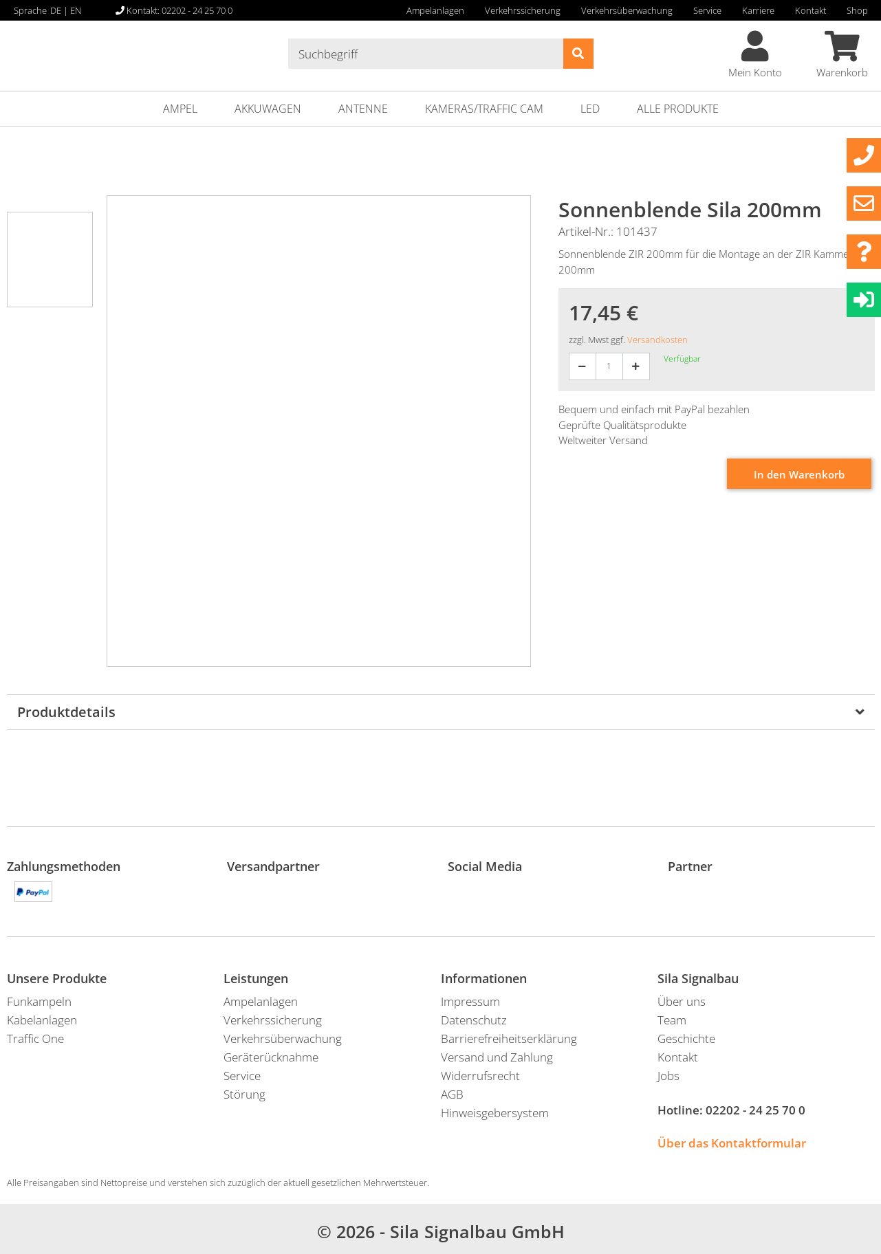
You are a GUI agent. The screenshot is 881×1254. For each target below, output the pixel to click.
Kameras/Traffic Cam (484, 108)
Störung (244, 1094)
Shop (857, 10)
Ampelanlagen (435, 10)
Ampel (180, 108)
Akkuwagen (268, 108)
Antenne (363, 108)
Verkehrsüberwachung (627, 10)
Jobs (668, 1076)
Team (671, 1020)
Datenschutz (474, 1020)
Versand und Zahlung (497, 1057)
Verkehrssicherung (523, 10)
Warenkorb (842, 55)
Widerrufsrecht (480, 1076)
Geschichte (686, 1038)
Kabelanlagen (42, 1020)
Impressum (470, 1001)
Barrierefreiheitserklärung (509, 1038)
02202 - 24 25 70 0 (755, 1110)
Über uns (681, 1001)
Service (707, 10)
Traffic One (35, 1038)
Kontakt (810, 10)
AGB (452, 1094)
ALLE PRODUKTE (678, 108)
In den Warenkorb (799, 474)
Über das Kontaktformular (731, 1143)
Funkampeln (39, 1001)
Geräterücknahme (271, 1057)
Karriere (758, 10)
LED (590, 108)
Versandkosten (657, 339)
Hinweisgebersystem (495, 1113)
